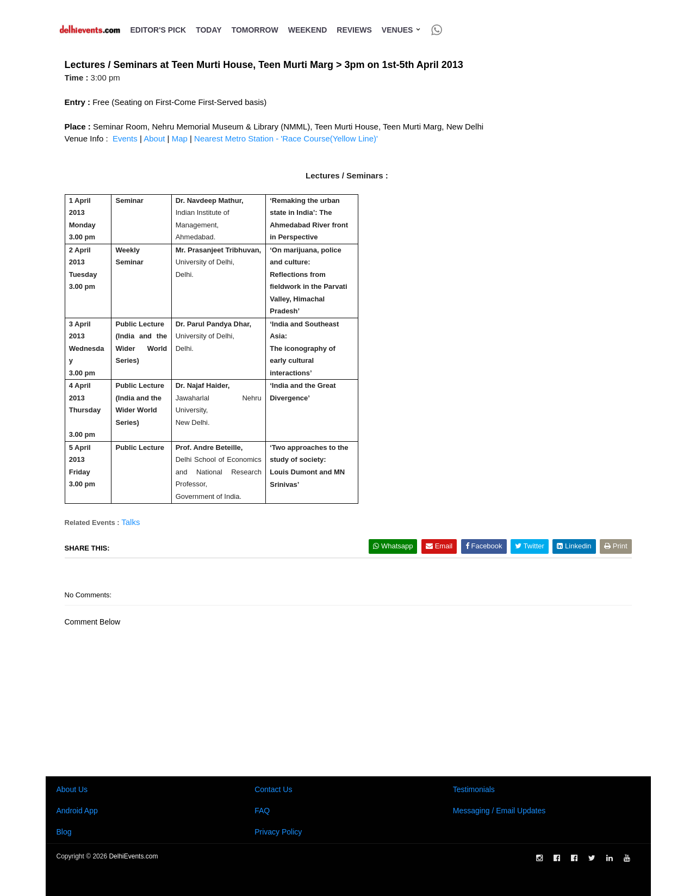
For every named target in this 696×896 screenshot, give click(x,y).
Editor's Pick (158, 30)
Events (125, 138)
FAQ (262, 810)
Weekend (307, 30)
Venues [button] (401, 30)
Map (180, 138)
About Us (72, 789)
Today (208, 30)
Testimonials (474, 789)
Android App (77, 810)
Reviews (354, 30)
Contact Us (273, 789)
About (155, 138)
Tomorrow (255, 30)
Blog (64, 831)
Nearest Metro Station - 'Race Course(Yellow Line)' (286, 138)
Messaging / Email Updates (499, 810)
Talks (130, 522)
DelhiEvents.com (133, 856)
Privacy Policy (278, 831)
